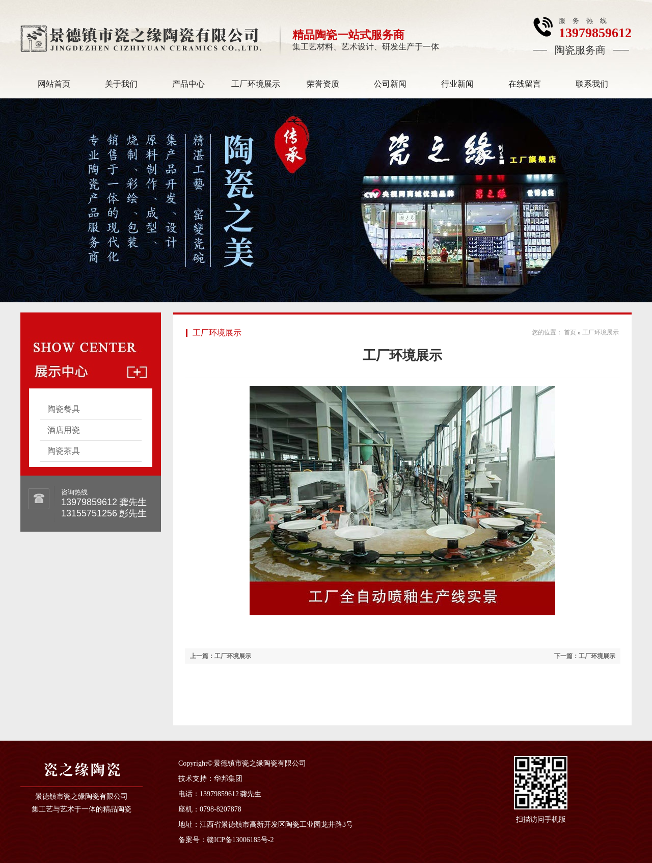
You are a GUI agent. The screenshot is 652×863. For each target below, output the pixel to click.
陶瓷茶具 (63, 451)
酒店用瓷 (63, 430)
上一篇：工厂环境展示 (220, 656)
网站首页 (54, 84)
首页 (570, 332)
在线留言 (524, 84)
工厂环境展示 (255, 84)
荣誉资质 (323, 84)
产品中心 (188, 84)
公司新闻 (390, 84)
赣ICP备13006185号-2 (240, 840)
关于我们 (121, 84)
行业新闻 (457, 84)
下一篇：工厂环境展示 (584, 656)
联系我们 (592, 84)
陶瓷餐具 (63, 409)
